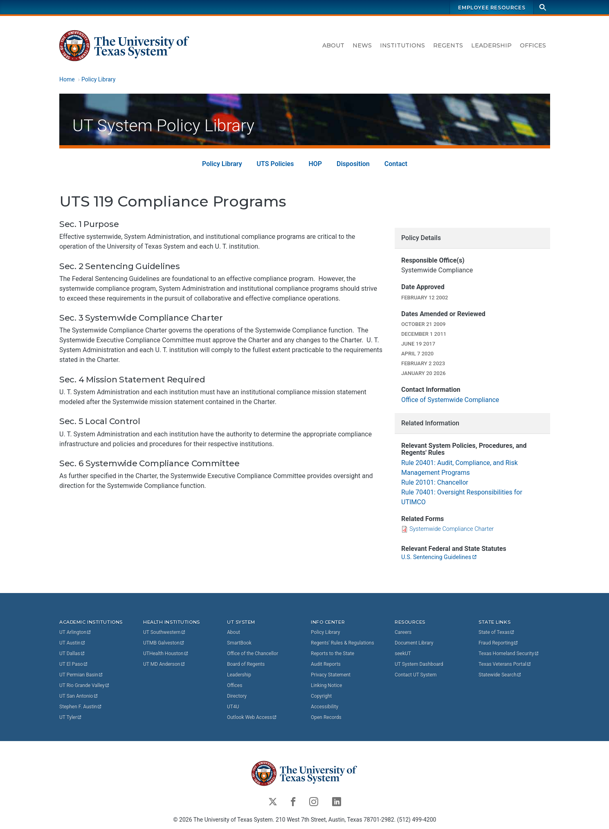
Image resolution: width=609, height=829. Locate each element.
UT (75, 632)
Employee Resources (491, 7)
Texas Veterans (505, 664)
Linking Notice (326, 685)
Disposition (353, 163)
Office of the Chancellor (252, 653)
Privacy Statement (331, 675)
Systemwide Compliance (451, 529)
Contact (395, 163)
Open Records (326, 717)
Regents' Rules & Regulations (342, 643)
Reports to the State (332, 653)
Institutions (402, 45)
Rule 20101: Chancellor (434, 482)
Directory (237, 696)
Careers (403, 632)
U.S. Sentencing (439, 556)
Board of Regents (246, 664)
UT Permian (81, 675)
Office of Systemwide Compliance (450, 400)
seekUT (403, 653)
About (333, 45)
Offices (533, 45)
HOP (315, 163)
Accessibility (324, 707)
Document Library (414, 643)
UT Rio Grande (84, 685)
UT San (78, 696)
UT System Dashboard (419, 664)
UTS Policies (275, 163)
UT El (73, 664)
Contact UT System (415, 675)
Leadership (491, 45)
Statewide (500, 675)
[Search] (543, 7)
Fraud (499, 643)
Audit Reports (326, 664)
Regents (448, 45)
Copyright (321, 696)
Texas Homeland (509, 653)
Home (67, 79)
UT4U (233, 707)
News (362, 45)
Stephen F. (80, 707)
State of (497, 632)
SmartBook (239, 643)
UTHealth (166, 653)
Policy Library (98, 79)
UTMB (164, 643)
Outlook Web (252, 717)
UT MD (164, 664)
